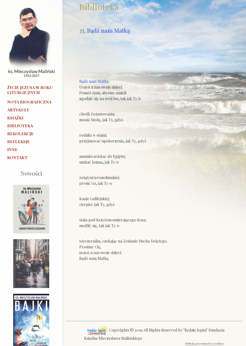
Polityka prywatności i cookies (204, 343)
